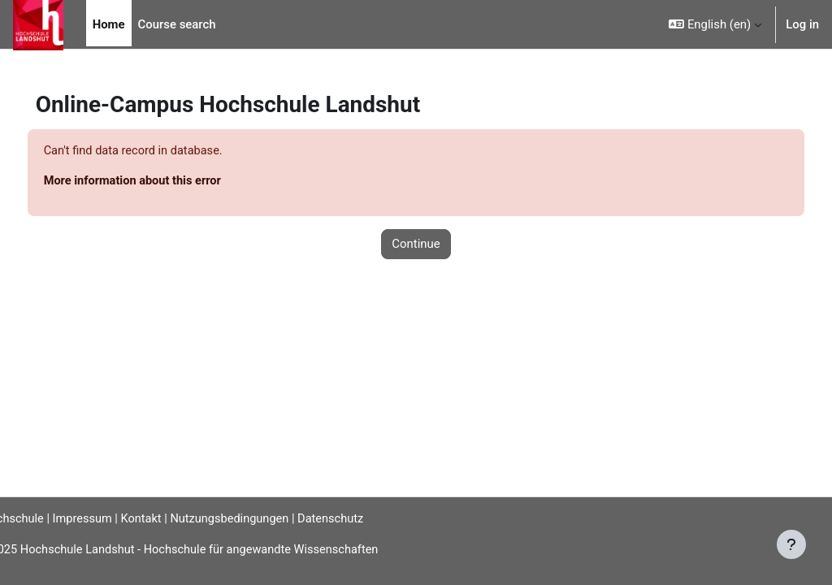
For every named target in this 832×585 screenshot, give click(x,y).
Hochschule (38, 518)
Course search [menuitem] (177, 24)
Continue (416, 244)
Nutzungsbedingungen (266, 518)
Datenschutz (369, 518)
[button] (715, 24)
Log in (802, 24)
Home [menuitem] (109, 24)
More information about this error (165, 182)
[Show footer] (791, 544)
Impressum (114, 518)
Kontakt (175, 518)
